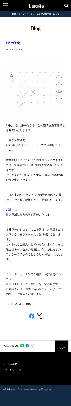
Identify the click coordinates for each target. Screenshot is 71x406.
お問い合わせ (45, 389)
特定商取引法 (9, 389)
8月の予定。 (14, 43)
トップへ (61, 346)
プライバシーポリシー (27, 389)
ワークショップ (13, 370)
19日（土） (13, 209)
